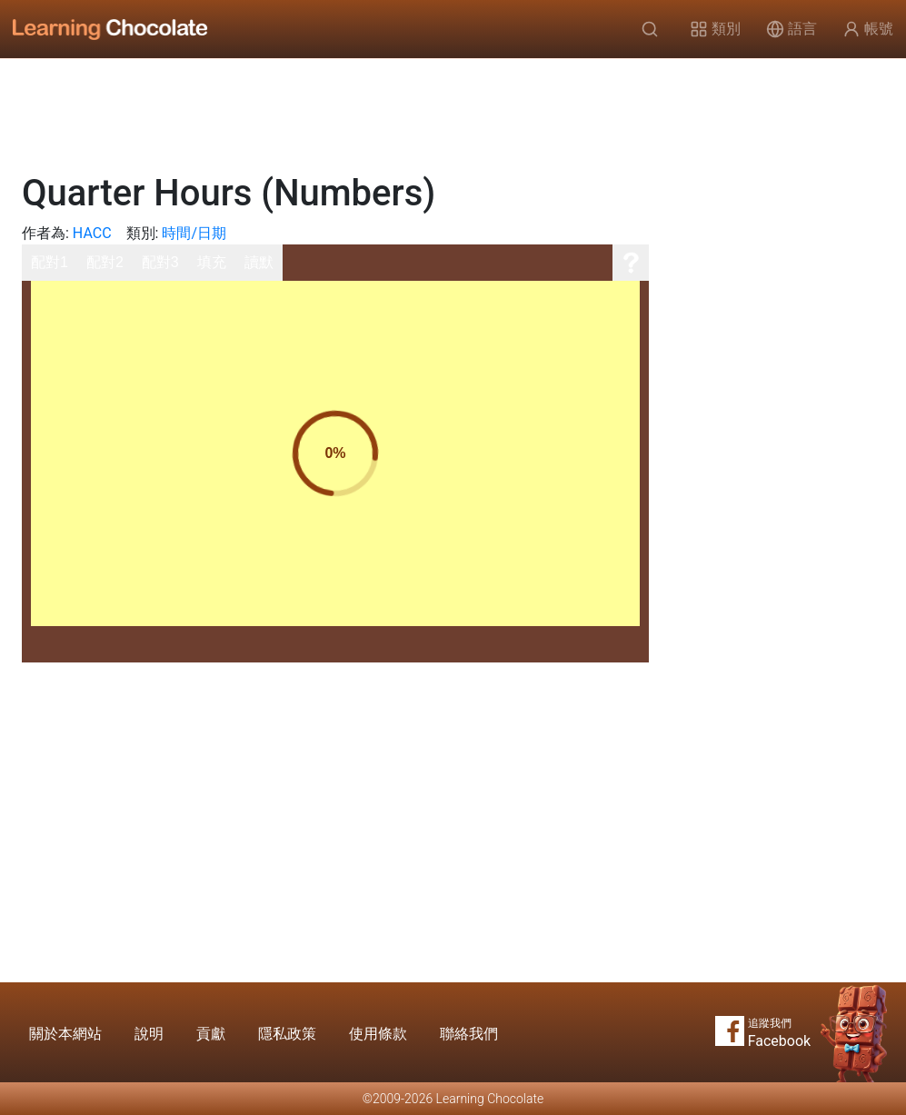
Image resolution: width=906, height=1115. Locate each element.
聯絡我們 (469, 1033)
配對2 (105, 262)
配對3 (160, 262)
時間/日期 (194, 233)
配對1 (49, 262)
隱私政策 (287, 1033)
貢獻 (210, 1033)
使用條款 (378, 1033)
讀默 (259, 262)
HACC (92, 233)
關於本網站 (65, 1033)
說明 (149, 1033)
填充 (211, 262)
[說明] (630, 262)
